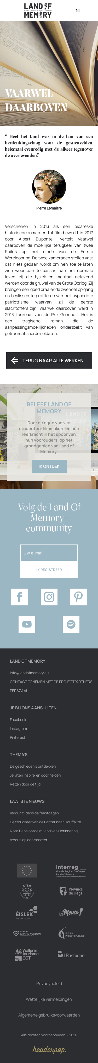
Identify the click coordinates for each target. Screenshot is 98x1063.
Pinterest (17, 737)
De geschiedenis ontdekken (33, 766)
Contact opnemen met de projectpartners (51, 682)
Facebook (18, 719)
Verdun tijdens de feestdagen (34, 813)
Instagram (18, 728)
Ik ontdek (49, 466)
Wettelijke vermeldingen (49, 999)
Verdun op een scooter (28, 840)
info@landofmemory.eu (29, 673)
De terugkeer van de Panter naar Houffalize (45, 822)
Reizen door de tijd (25, 784)
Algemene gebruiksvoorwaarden (49, 1015)
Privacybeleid (49, 983)
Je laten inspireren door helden (35, 775)
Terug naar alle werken (53, 360)
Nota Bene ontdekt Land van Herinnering (44, 831)
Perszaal (19, 691)
